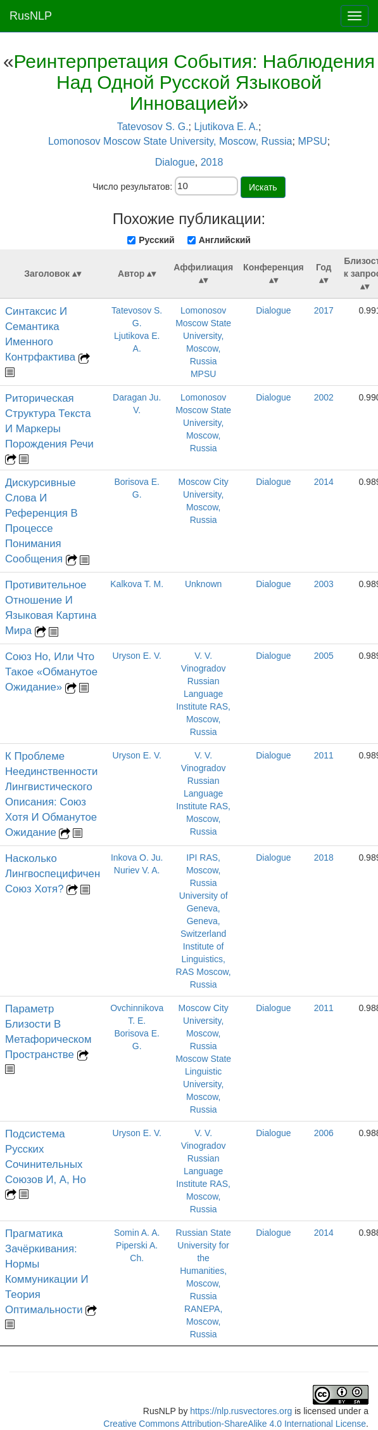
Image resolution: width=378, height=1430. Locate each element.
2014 (324, 482)
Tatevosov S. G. (153, 126)
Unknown (203, 584)
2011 (324, 755)
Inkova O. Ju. (137, 857)
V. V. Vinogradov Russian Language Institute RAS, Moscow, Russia (203, 694)
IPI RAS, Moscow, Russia (203, 870)
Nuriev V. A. (137, 870)
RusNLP (30, 16)
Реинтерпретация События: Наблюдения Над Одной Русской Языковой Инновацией (194, 82)
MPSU (312, 141)
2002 (324, 397)
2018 (212, 162)
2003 (324, 584)
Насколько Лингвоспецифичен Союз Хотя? (52, 873)
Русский (157, 240)
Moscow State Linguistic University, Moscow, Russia (203, 1084)
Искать (263, 187)
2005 (324, 656)
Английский (225, 240)
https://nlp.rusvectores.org (241, 1411)
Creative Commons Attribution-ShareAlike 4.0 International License (234, 1424)
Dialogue (175, 162)
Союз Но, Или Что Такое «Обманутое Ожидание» (51, 672)
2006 (324, 1133)
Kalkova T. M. (136, 584)
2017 (324, 310)
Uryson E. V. (137, 656)
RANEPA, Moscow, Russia (203, 1321)
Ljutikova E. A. (226, 126)
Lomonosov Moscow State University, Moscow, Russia (170, 141)
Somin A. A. (137, 1233)
